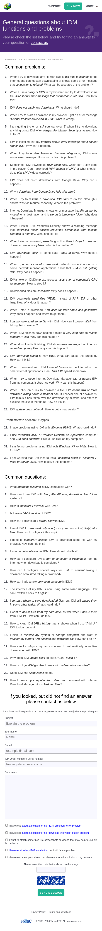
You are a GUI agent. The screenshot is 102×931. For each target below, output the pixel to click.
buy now (73, 6)
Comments (11, 772)
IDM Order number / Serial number (24, 758)
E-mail (8, 745)
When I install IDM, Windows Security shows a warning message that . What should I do (53, 229)
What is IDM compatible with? (41, 486)
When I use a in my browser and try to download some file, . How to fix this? (53, 96)
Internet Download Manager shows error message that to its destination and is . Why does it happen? (53, 214)
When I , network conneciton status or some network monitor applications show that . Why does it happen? (53, 268)
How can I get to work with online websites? (50, 665)
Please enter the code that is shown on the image (51, 864)
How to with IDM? (34, 505)
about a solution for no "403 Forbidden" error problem (51, 825)
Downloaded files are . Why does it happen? (44, 291)
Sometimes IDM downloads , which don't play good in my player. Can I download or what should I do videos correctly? (53, 168)
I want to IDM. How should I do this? (43, 551)
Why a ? (43, 191)
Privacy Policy (38, 912)
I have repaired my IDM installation (28, 850)
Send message (51, 892)
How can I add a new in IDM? (41, 581)
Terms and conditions (60, 912)
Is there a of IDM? (30, 513)
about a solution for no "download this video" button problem (55, 832)
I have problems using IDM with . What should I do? (53, 427)
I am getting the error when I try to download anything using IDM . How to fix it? (53, 130)
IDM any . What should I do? (44, 107)
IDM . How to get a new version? (44, 409)
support (54, 6)
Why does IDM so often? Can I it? (43, 657)
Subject (9, 718)
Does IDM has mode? (31, 672)
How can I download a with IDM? (37, 520)
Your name (11, 731)
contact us (39, 42)
